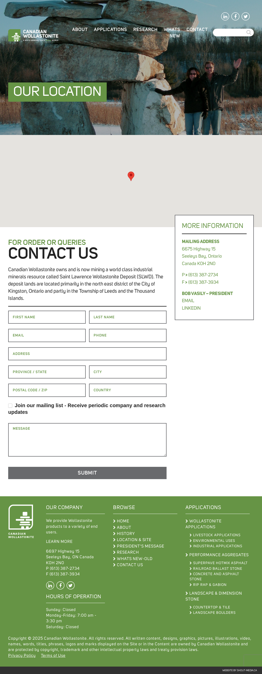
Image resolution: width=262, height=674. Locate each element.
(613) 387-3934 (65, 574)
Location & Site (134, 540)
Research (145, 29)
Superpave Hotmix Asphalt (220, 563)
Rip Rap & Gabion (210, 585)
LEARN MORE (59, 542)
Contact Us (130, 565)
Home (123, 521)
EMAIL (188, 301)
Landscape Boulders (214, 613)
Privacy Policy (22, 656)
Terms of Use (53, 656)
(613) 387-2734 (65, 568)
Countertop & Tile (211, 607)
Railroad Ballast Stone (217, 569)
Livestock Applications (217, 535)
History (126, 534)
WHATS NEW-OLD (134, 559)
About (80, 29)
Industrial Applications (217, 546)
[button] (131, 176)
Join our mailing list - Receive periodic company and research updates (87, 409)
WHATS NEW (172, 32)
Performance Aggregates (219, 555)
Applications (110, 29)
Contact (197, 29)
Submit (87, 473)
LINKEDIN (191, 308)
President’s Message (140, 546)
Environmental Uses (214, 541)
